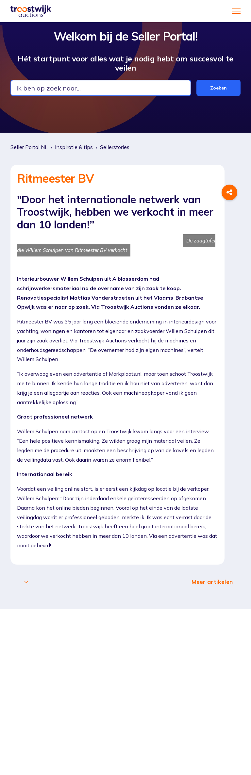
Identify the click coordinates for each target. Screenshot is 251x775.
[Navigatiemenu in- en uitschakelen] (236, 11)
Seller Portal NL (29, 147)
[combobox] (100, 88)
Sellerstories (114, 147)
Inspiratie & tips (74, 147)
